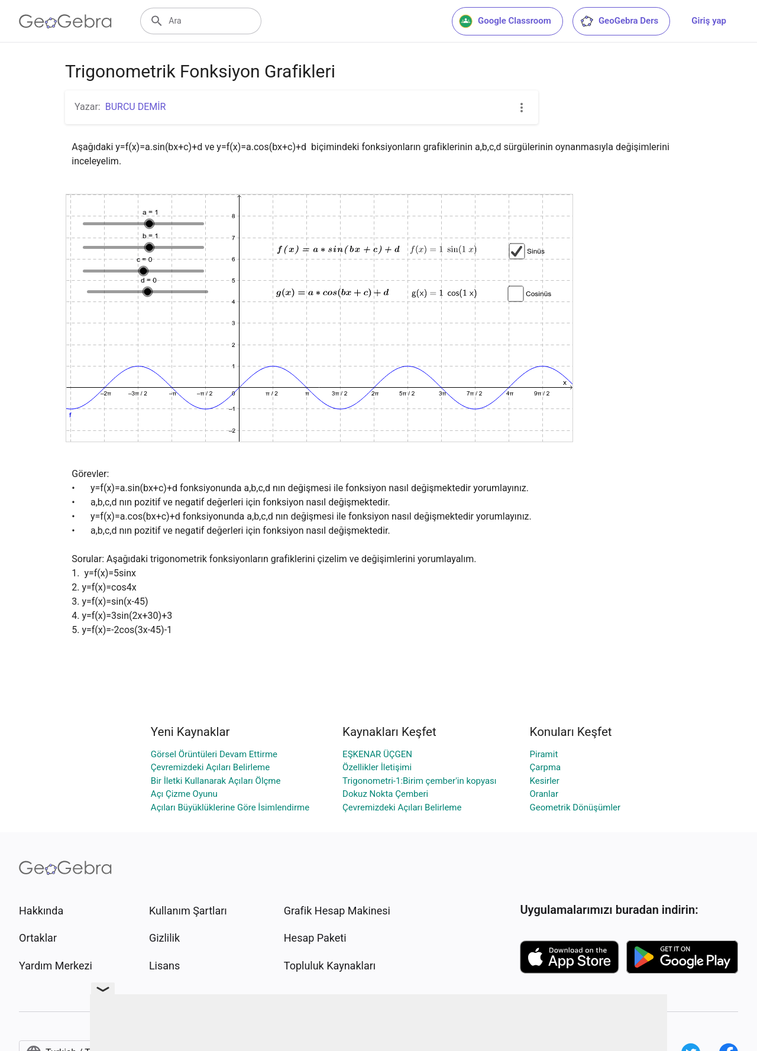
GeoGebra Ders (619, 21)
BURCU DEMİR (135, 106)
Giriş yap (708, 20)
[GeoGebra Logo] (65, 21)
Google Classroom (505, 21)
